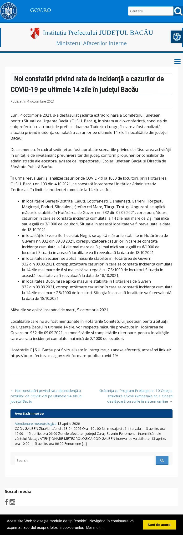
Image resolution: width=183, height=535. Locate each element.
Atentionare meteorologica (35, 423)
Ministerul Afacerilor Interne (91, 43)
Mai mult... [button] (95, 527)
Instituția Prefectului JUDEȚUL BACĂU (98, 32)
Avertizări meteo (29, 413)
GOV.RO (40, 10)
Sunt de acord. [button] (159, 525)
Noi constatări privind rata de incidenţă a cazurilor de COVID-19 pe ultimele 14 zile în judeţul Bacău (45, 396)
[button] (177, 37)
